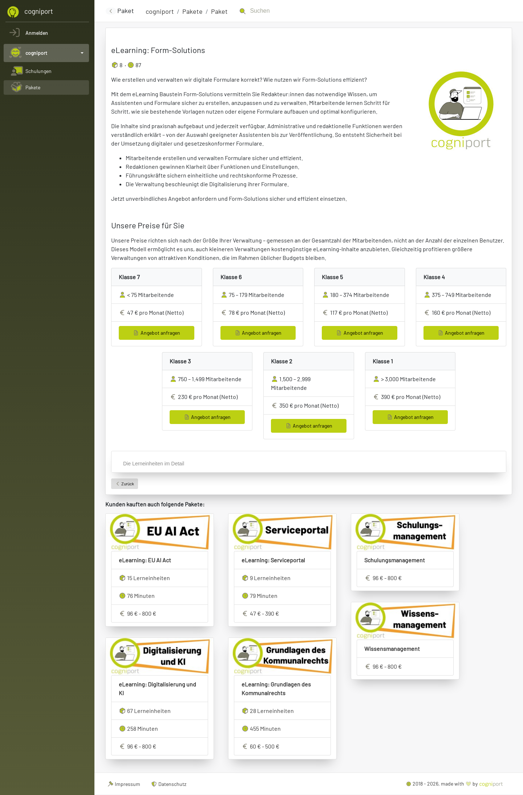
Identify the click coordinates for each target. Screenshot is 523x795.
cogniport (160, 11)
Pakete (192, 11)
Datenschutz (169, 784)
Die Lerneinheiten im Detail (153, 463)
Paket (219, 11)
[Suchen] (286, 11)
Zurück (124, 483)
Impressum (123, 784)
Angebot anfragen (156, 333)
